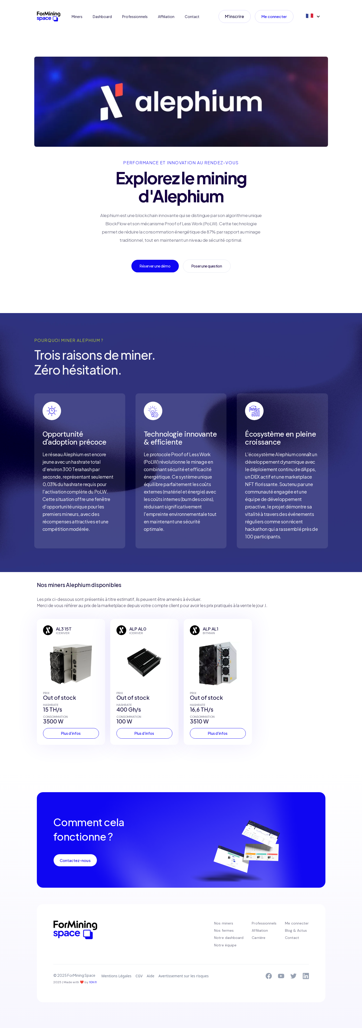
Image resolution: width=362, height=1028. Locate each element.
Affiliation (166, 16)
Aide (150, 975)
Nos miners (223, 923)
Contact (192, 16)
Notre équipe (225, 945)
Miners (77, 16)
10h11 (92, 982)
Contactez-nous (75, 860)
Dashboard (102, 16)
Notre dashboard (228, 937)
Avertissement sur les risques (183, 975)
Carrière (258, 937)
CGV (139, 975)
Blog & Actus (296, 930)
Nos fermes (224, 930)
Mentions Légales (117, 975)
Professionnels (135, 16)
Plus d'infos (71, 733)
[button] (312, 16)
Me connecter (274, 16)
